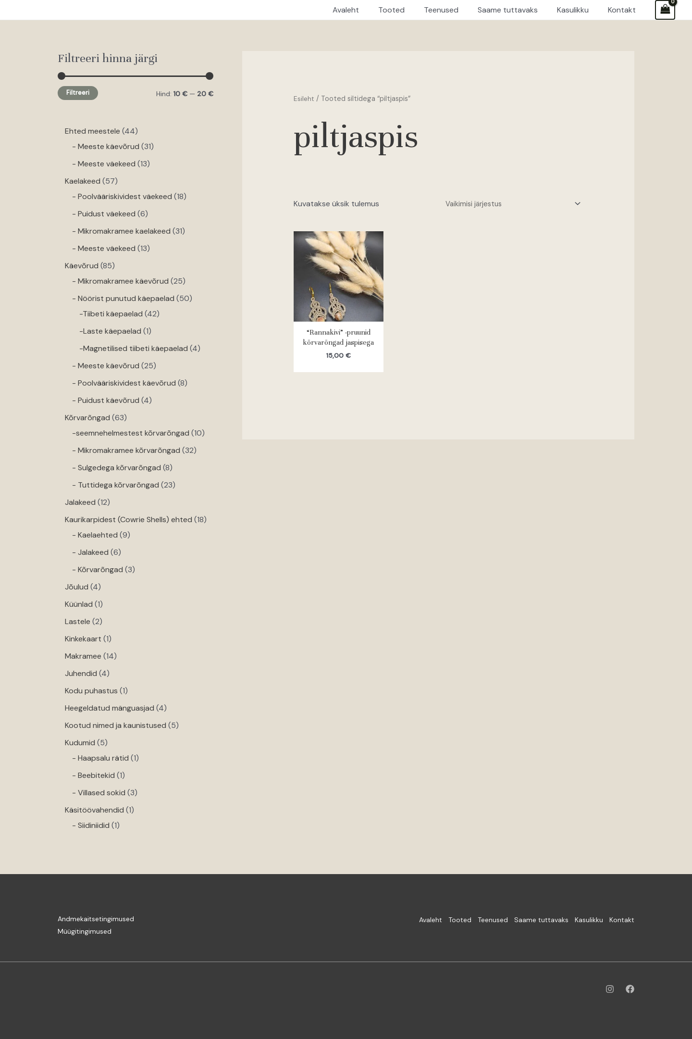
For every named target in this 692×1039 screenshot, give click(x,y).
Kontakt (621, 918)
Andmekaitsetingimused (96, 918)
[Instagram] (610, 989)
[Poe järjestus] (507, 204)
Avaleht (387, 918)
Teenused (467, 918)
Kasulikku (580, 918)
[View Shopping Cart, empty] (665, 10)
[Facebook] (630, 989)
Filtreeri (77, 93)
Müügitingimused (84, 931)
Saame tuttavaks (524, 918)
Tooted (425, 918)
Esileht (304, 98)
